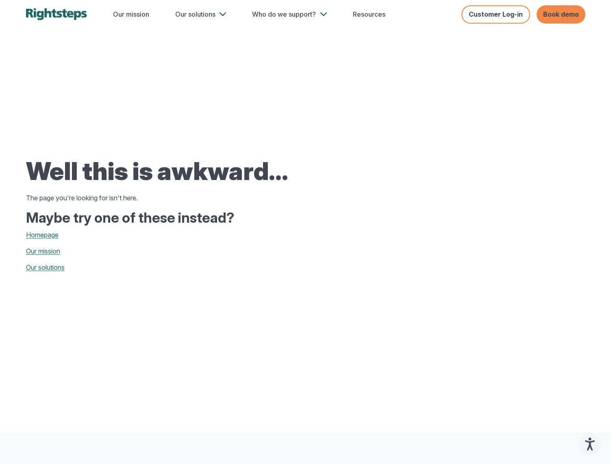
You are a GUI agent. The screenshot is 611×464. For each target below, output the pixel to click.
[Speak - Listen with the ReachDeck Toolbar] (590, 444)
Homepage (42, 235)
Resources (369, 14)
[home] (56, 14)
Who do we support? (284, 14)
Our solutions (195, 14)
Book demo (561, 14)
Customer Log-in (496, 14)
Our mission (131, 14)
